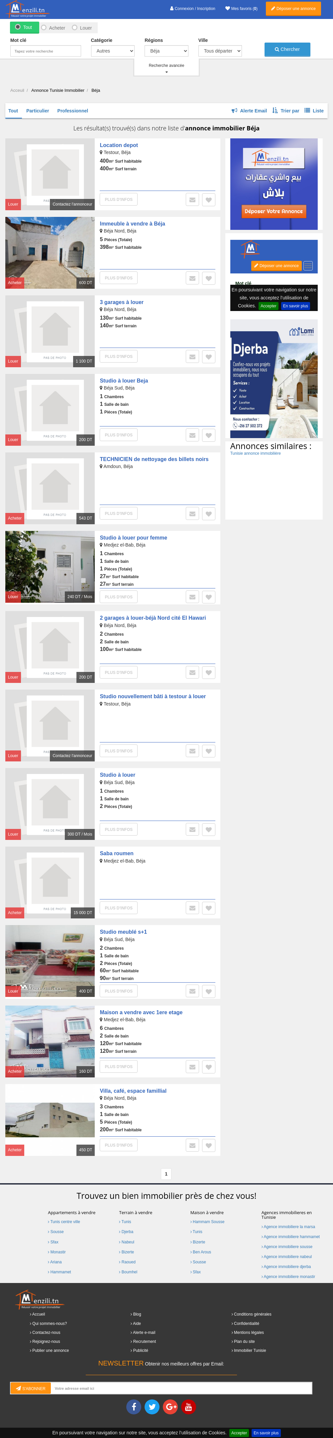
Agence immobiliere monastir (288, 1276)
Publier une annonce (50, 1350)
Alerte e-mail (144, 1332)
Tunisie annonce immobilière (255, 453)
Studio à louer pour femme (133, 538)
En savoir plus (266, 1433)
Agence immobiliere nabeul (287, 1256)
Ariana (54, 1262)
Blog (137, 1314)
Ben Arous (200, 1252)
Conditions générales (253, 1314)
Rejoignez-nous (46, 1341)
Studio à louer (117, 775)
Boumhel (128, 1272)
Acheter (56, 28)
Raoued (127, 1262)
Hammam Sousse (207, 1221)
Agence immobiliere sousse (287, 1246)
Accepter (239, 1433)
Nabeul (126, 1242)
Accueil (38, 1314)
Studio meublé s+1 (123, 932)
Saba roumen (116, 853)
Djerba (126, 1231)
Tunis (125, 1221)
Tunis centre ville (64, 1221)
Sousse (55, 1231)
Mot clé (18, 40)
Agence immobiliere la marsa (288, 1226)
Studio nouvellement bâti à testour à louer (153, 696)
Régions (154, 40)
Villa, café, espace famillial (133, 1091)
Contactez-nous (46, 1332)
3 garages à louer (122, 302)
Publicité (140, 1350)
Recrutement (144, 1341)
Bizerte (126, 1252)
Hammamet (59, 1272)
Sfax (53, 1242)
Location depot (119, 145)
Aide (137, 1323)
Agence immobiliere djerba (286, 1266)
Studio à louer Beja (124, 381)
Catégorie (102, 40)
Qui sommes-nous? (49, 1323)
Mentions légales (249, 1332)
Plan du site (244, 1341)
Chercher (287, 49)
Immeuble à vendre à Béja (132, 224)
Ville (203, 40)
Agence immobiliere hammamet (291, 1236)
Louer (86, 28)
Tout (27, 27)
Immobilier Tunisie (250, 1350)
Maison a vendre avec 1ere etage (141, 1012)
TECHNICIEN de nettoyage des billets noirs (154, 459)
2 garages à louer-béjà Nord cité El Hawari (153, 618)
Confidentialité (246, 1323)
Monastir (56, 1252)
